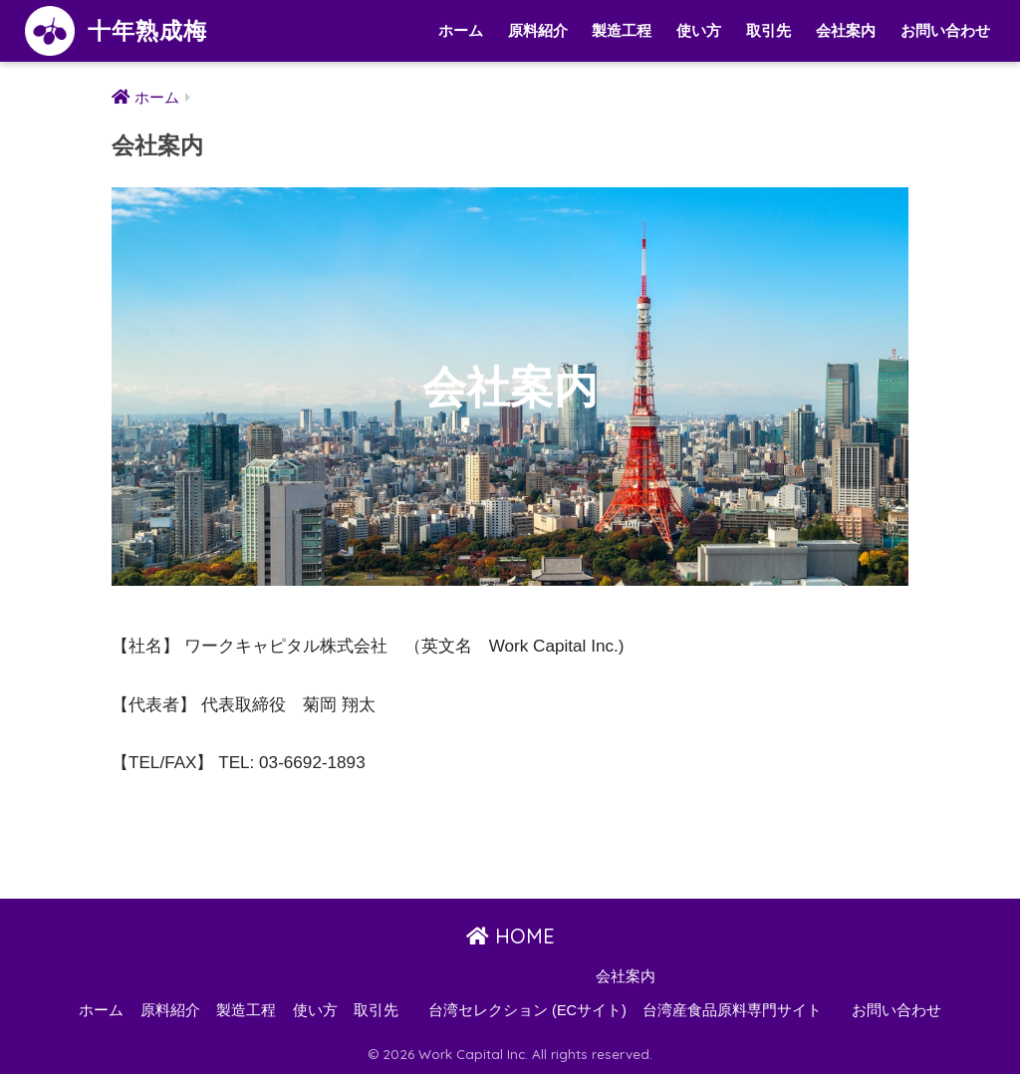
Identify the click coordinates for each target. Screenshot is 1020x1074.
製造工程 (621, 30)
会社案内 (846, 30)
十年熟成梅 (116, 30)
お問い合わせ (945, 30)
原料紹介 (538, 30)
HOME (510, 936)
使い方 (698, 30)
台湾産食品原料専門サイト (732, 1010)
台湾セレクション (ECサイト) (527, 1010)
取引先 (768, 30)
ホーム (460, 30)
